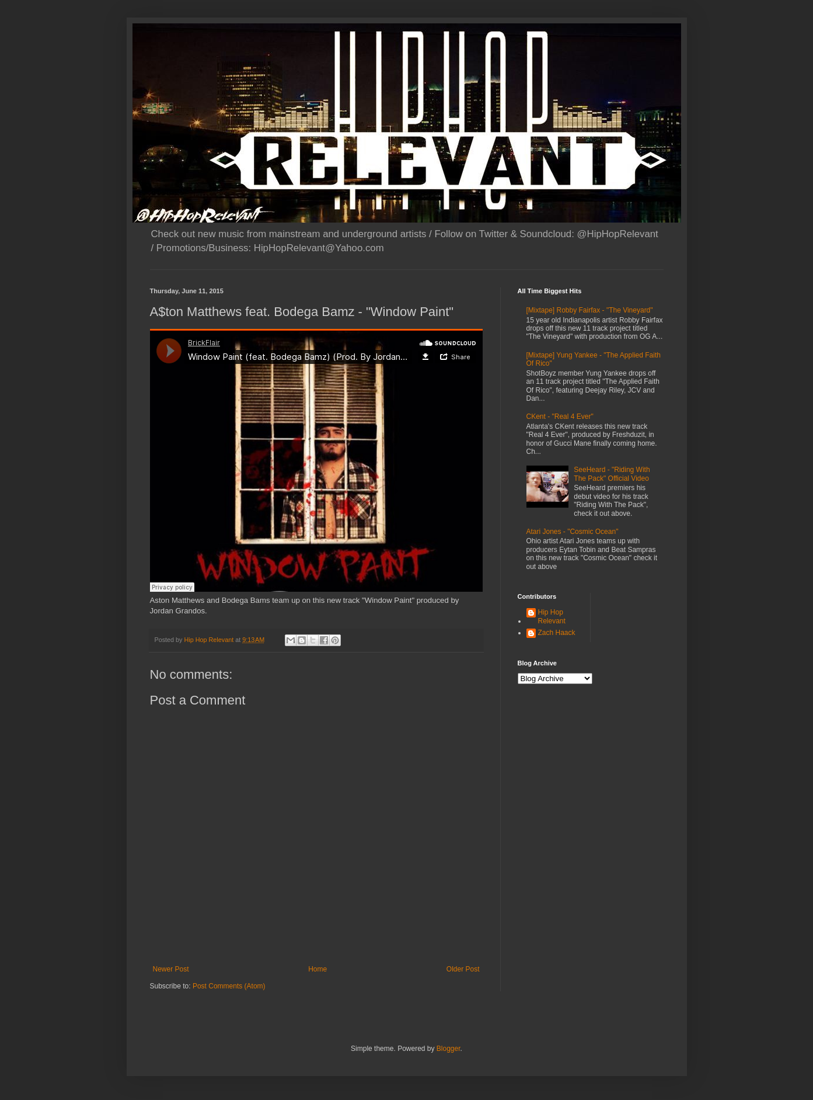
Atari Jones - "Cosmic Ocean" (572, 532)
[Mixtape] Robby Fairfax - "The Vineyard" (589, 310)
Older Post (463, 969)
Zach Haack (556, 633)
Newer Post (171, 969)
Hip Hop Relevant (552, 616)
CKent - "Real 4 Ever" (560, 416)
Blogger (448, 1049)
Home (317, 969)
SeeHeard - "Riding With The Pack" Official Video (612, 474)
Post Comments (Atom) (229, 986)
